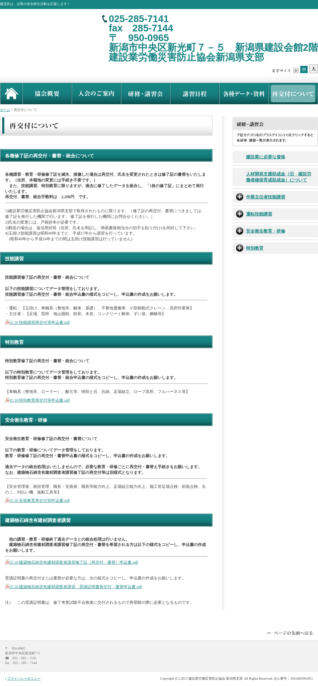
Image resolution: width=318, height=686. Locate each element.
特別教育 (254, 248)
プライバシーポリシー (24, 678)
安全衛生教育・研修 (265, 231)
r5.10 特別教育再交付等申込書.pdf (40, 400)
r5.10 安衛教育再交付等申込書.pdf (40, 500)
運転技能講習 (259, 214)
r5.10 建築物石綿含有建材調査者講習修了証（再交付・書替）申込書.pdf (74, 562)
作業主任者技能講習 (265, 197)
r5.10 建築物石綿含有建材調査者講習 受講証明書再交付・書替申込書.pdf (76, 586)
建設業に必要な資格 (265, 157)
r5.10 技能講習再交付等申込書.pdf (40, 322)
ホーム (5, 110)
